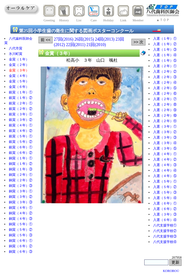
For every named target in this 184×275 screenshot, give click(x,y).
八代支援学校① (165, 225)
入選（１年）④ (165, 55)
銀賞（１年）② (20, 98)
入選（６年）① (165, 203)
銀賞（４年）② (20, 130)
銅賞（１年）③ (20, 169)
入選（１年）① (165, 38)
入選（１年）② (165, 44)
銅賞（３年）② (20, 196)
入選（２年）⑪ (165, 121)
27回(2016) (63, 39)
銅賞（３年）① (20, 191)
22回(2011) (75, 44)
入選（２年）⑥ (165, 93)
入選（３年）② (165, 132)
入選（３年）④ (165, 143)
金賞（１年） (19, 59)
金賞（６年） (19, 87)
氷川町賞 (15, 54)
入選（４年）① (165, 154)
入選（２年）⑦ (165, 99)
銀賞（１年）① (20, 92)
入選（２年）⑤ (165, 88)
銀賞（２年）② (20, 108)
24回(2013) (105, 39)
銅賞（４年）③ (20, 218)
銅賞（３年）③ (20, 202)
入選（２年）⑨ (165, 110)
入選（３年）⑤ (165, 148)
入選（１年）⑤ (165, 60)
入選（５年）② (165, 187)
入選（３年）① (165, 126)
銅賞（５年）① (20, 224)
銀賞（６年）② (20, 152)
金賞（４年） (19, 76)
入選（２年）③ (165, 77)
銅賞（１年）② (20, 163)
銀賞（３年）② (20, 119)
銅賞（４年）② (20, 213)
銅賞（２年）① (20, 174)
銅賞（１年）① (20, 158)
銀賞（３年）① (20, 114)
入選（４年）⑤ (165, 176)
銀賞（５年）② (20, 141)
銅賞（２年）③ (20, 185)
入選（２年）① (165, 66)
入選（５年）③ (165, 192)
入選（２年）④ (165, 82)
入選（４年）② (165, 159)
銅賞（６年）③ (20, 251)
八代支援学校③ (165, 236)
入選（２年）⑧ (165, 104)
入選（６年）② (165, 209)
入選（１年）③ (165, 49)
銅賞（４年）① (20, 207)
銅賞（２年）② (20, 180)
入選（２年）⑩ (165, 115)
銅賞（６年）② (20, 246)
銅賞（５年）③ (20, 235)
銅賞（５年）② (20, 229)
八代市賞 (15, 48)
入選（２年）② (165, 71)
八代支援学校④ (165, 242)
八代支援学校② (165, 231)
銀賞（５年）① (20, 136)
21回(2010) (96, 44)
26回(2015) (84, 39)
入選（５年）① (165, 181)
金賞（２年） (19, 65)
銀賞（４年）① (20, 125)
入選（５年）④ (165, 198)
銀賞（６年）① (20, 147)
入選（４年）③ (165, 165)
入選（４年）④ (165, 170)
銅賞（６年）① (20, 240)
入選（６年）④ (165, 220)
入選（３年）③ (165, 137)
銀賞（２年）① (20, 103)
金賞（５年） (19, 81)
